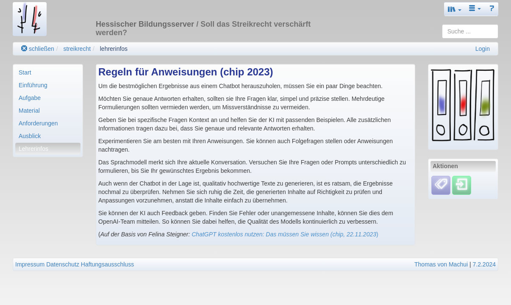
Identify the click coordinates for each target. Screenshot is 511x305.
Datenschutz (62, 264)
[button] (454, 9)
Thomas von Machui (441, 264)
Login (482, 48)
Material (29, 110)
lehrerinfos (114, 48)
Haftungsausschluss (107, 264)
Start (25, 72)
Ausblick (30, 136)
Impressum (29, 264)
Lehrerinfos (33, 148)
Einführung (33, 85)
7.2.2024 (484, 264)
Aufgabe (30, 97)
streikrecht (77, 48)
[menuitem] (48, 72)
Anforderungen (38, 123)
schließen (37, 48)
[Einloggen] (461, 184)
